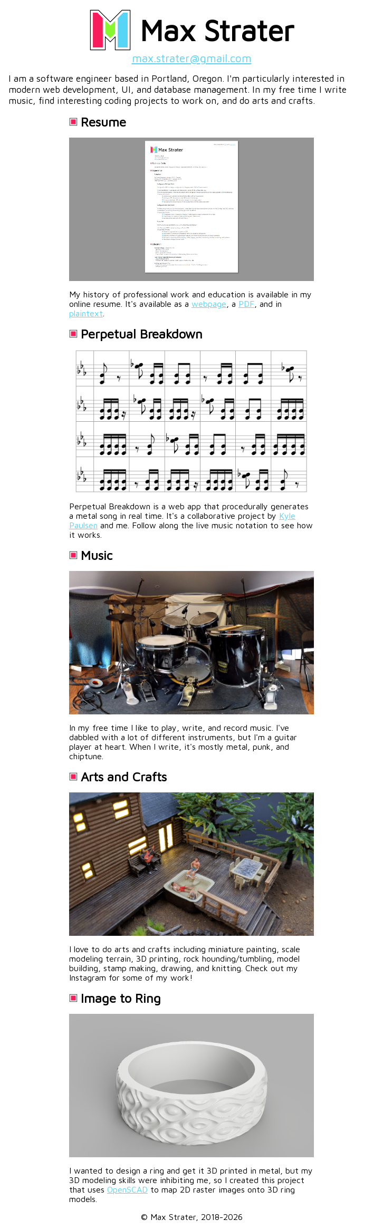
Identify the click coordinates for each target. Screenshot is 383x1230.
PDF (246, 303)
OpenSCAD (127, 1189)
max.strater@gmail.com (192, 58)
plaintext (86, 313)
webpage (208, 303)
